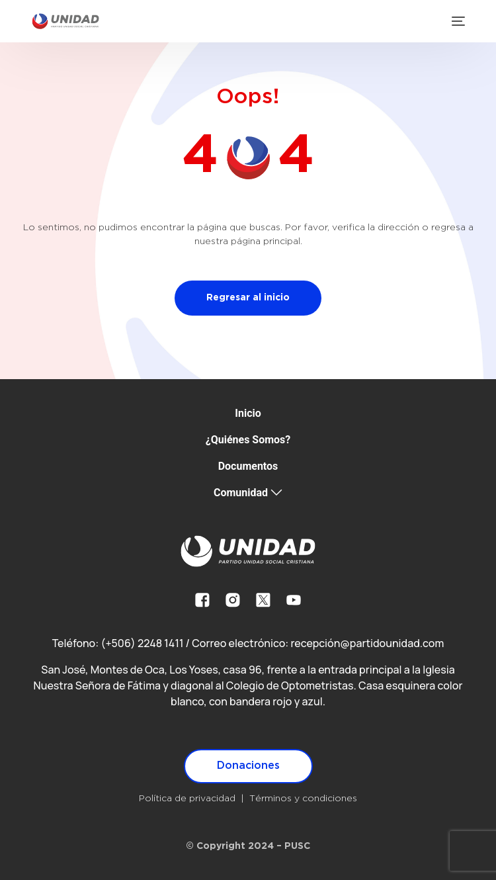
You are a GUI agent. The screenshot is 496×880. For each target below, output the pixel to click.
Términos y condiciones (303, 799)
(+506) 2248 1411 (142, 643)
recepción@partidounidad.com (367, 643)
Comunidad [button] (241, 492)
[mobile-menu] (457, 21)
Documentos (248, 466)
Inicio (248, 413)
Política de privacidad (187, 799)
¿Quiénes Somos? (248, 439)
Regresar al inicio (248, 298)
